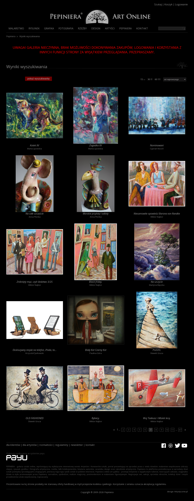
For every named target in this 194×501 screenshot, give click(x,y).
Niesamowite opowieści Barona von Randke (157, 213)
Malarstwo (16, 28)
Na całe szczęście (35, 213)
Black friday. (95, 281)
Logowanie (181, 4)
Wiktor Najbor (156, 216)
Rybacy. (96, 418)
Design (95, 28)
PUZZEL (157, 350)
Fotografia (66, 28)
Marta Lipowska (34, 148)
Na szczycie (157, 281)
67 (180, 429)
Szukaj (158, 4)
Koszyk (168, 4)
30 (150, 79)
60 (157, 79)
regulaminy (61, 445)
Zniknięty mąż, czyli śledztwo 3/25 (35, 281)
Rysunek (34, 28)
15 (142, 79)
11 (172, 429)
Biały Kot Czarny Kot (95, 350)
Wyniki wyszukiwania (29, 36)
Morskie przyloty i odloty (95, 213)
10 (167, 429)
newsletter (77, 445)
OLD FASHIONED (35, 418)
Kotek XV (34, 145)
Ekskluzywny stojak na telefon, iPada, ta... (35, 350)
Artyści (110, 28)
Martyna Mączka (156, 285)
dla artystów (30, 445)
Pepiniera (125, 28)
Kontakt (142, 28)
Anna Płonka (34, 216)
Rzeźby (82, 28)
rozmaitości (46, 445)
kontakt (90, 445)
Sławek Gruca (156, 353)
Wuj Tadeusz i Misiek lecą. (156, 418)
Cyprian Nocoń (157, 148)
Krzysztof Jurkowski (35, 353)
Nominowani (157, 145)
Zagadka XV (95, 145)
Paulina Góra (96, 353)
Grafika (49, 28)
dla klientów (13, 445)
